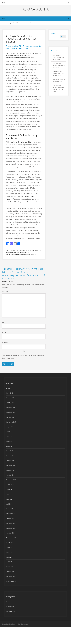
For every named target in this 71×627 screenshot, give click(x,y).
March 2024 (9, 509)
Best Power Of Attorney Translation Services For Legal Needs (59, 88)
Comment (6, 291)
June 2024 (9, 494)
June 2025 (9, 436)
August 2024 (9, 485)
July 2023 (9, 547)
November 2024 (10, 470)
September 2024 (11, 480)
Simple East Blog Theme (9, 624)
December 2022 (10, 576)
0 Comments (25, 48)
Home (3, 23)
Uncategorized (10, 23)
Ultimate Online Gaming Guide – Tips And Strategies (58, 73)
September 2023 (11, 538)
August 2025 (9, 427)
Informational (10, 607)
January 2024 (10, 518)
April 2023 (9, 562)
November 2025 (10, 412)
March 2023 (9, 567)
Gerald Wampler (11, 48)
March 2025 (9, 451)
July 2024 (9, 489)
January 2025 (10, 460)
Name (4, 322)
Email (4, 332)
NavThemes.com (23, 624)
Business (9, 602)
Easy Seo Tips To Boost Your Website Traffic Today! (58, 57)
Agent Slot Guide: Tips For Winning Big (59, 80)
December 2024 (10, 465)
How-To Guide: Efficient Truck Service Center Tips (59, 65)
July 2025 (9, 432)
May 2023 (9, 557)
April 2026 (9, 388)
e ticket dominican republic (21, 142)
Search (53, 33)
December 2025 (10, 407)
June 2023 (9, 552)
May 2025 (9, 441)
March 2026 (9, 393)
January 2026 (10, 403)
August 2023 (9, 542)
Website (5, 342)
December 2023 (10, 523)
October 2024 (10, 475)
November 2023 (10, 528)
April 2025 (9, 446)
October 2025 (10, 417)
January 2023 (10, 571)
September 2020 (11, 581)
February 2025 (10, 456)
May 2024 (9, 499)
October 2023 (10, 533)
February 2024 (10, 514)
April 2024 (9, 504)
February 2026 (10, 398)
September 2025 (11, 422)
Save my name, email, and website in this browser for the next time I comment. (23, 356)
